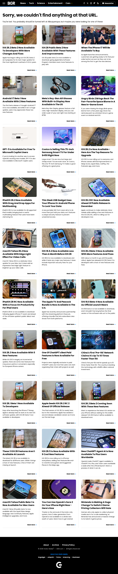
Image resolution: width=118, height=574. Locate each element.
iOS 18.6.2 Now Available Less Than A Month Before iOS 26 (58, 252)
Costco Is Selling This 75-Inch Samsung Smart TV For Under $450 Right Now (58, 152)
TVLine (58, 557)
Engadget (41, 557)
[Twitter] (87, 3)
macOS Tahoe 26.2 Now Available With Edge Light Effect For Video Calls (17, 254)
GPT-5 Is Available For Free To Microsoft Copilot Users (19, 151)
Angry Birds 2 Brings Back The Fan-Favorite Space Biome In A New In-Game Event (98, 101)
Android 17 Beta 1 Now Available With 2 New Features (19, 100)
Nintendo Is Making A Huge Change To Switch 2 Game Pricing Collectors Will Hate (96, 505)
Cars (68, 3)
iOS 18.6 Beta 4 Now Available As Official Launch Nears (97, 303)
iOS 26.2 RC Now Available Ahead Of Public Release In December (95, 203)
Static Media (48, 549)
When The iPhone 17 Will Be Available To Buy (95, 49)
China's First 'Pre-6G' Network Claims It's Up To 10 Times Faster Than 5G (97, 355)
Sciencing (66, 557)
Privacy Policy (68, 545)
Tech (31, 3)
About (46, 545)
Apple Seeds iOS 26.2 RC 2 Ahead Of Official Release (56, 405)
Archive (55, 545)
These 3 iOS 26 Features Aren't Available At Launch (19, 453)
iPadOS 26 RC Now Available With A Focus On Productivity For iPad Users (18, 304)
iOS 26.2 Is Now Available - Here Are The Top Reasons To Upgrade (97, 152)
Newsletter (108, 3)
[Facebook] (84, 3)
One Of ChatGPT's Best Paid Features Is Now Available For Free (58, 355)
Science (41, 3)
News (23, 3)
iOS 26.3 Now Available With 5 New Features (19, 354)
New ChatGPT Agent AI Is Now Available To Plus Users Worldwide (97, 454)
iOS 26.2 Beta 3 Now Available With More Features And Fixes (97, 252)
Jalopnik (50, 557)
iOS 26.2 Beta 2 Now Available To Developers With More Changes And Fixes (19, 50)
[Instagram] (91, 3)
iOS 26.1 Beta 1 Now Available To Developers (18, 405)
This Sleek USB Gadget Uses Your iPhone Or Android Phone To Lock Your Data (58, 203)
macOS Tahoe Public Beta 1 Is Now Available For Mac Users (18, 504)
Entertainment (55, 3)
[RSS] (98, 3)
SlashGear (76, 557)
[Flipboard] (94, 3)
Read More (31, 70)
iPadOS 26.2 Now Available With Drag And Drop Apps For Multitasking (19, 203)
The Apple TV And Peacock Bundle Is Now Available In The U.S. (58, 304)
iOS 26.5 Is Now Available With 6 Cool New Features (58, 453)
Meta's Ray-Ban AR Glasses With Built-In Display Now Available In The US (57, 101)
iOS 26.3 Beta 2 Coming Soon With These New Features (96, 405)
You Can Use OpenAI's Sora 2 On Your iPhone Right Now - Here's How (57, 505)
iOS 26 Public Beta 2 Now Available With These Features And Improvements (58, 50)
